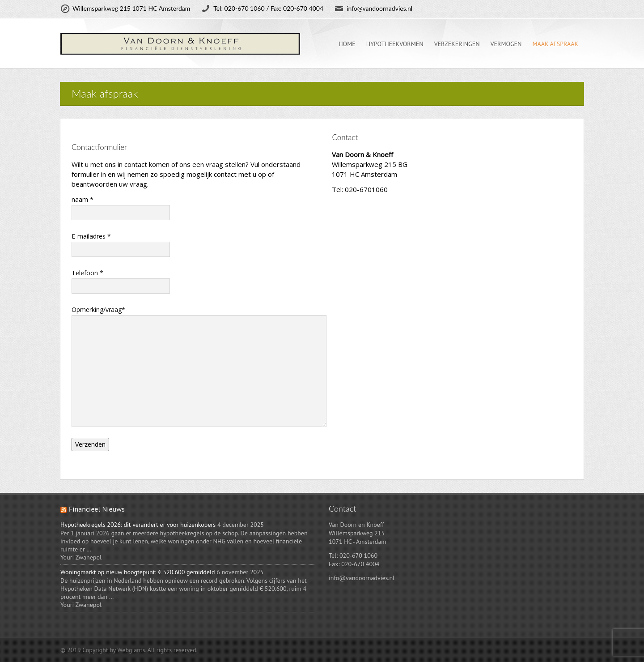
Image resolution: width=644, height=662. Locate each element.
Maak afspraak (555, 44)
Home (347, 44)
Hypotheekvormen (395, 44)
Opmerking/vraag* (192, 341)
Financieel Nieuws (97, 508)
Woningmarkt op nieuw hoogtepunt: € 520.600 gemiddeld (137, 572)
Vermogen (506, 44)
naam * (121, 207)
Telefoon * (121, 280)
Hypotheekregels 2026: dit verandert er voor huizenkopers (138, 525)
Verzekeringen (457, 44)
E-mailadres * (121, 244)
